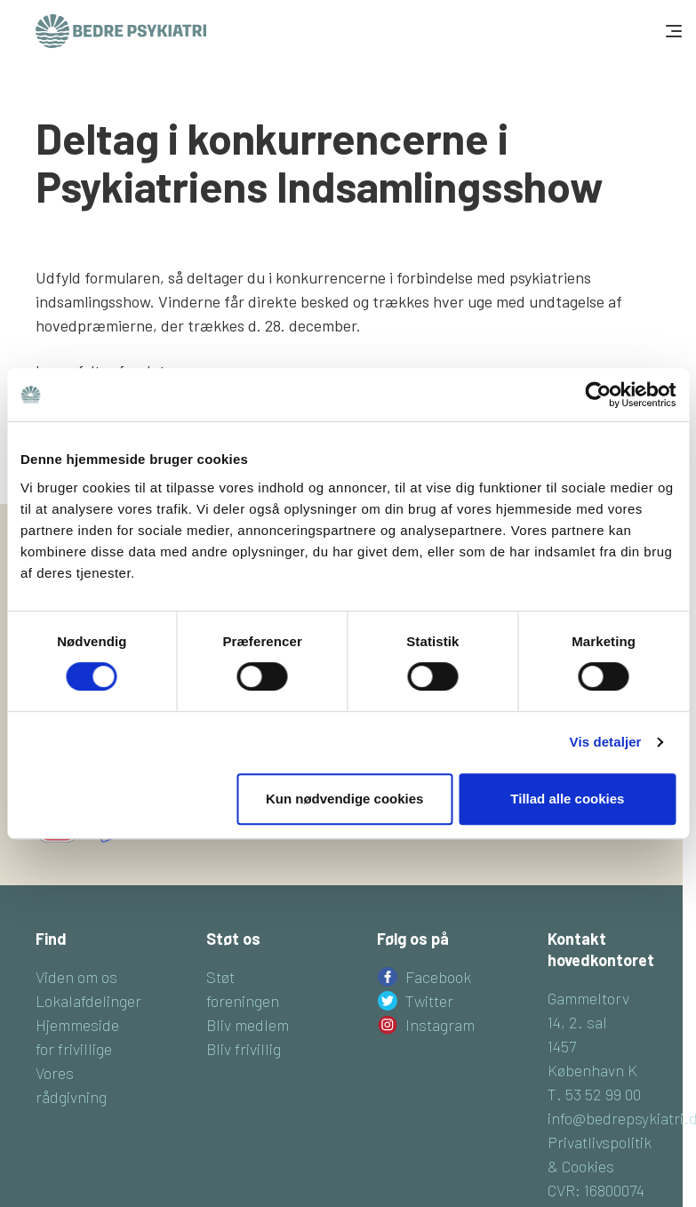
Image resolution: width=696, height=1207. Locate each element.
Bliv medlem (247, 1025)
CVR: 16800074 (596, 1190)
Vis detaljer (606, 741)
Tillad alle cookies (567, 798)
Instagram (440, 1025)
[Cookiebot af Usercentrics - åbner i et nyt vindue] (598, 394)
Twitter (429, 1001)
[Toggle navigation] (672, 31)
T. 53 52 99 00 (594, 1094)
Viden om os (76, 977)
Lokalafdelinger (88, 1001)
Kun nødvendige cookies (345, 798)
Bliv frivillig (243, 1049)
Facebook (438, 977)
